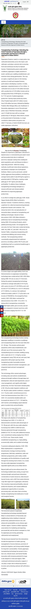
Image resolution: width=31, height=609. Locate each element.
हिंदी (27, 1)
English (24, 1)
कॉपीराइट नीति (6, 592)
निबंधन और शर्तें (8, 590)
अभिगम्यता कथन (24, 592)
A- (15, 3)
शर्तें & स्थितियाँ (7, 594)
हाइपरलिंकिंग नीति (15, 592)
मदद (12, 594)
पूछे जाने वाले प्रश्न (18, 594)
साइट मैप (15, 596)
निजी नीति (15, 590)
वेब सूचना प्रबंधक (22, 590)
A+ (11, 3)
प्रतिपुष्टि (25, 594)
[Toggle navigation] (3, 22)
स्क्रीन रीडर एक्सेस (6, 3)
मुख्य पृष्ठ (3, 40)
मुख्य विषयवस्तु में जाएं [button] (14, 1)
